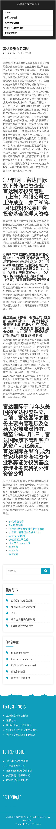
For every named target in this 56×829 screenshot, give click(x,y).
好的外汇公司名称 (18, 539)
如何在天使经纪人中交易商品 (21, 730)
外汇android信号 (20, 652)
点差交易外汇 (10, 33)
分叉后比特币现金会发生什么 (24, 532)
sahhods (13, 546)
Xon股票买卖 (16, 525)
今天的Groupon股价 (19, 543)
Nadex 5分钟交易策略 (22, 625)
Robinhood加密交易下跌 (19, 770)
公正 (13, 613)
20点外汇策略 (10, 806)
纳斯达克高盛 (10, 17)
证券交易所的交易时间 (23, 619)
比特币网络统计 (11, 22)
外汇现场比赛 (16, 521)
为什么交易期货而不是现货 (20, 734)
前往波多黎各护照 (15, 765)
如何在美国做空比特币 (23, 606)
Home (7, 12)
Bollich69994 (24, 53)
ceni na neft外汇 (17, 535)
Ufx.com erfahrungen (21, 659)
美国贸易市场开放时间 (18, 775)
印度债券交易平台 (20, 677)
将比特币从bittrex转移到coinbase (26, 528)
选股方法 (11, 720)
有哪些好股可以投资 (17, 780)
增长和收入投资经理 (17, 761)
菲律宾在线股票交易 (28, 4)
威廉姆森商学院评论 (17, 715)
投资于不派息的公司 (13, 28)
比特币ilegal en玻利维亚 (19, 725)
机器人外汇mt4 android (23, 665)
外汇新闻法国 (18, 671)
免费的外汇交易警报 (22, 600)
